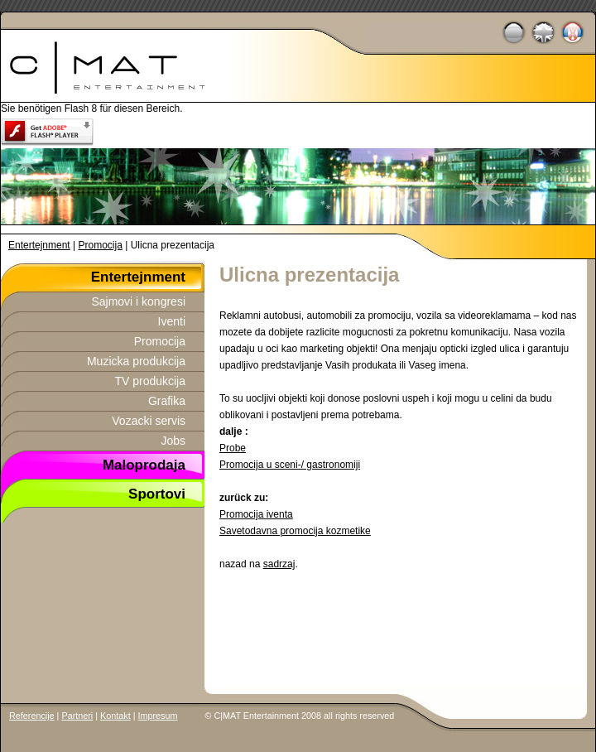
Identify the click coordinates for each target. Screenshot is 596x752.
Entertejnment (39, 245)
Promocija (101, 245)
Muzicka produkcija (136, 361)
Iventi (171, 321)
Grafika (166, 400)
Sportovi (156, 492)
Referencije (32, 716)
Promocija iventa (256, 514)
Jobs (173, 440)
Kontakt (115, 716)
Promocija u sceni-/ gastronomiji (289, 464)
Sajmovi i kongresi (138, 301)
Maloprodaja (144, 463)
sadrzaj (279, 564)
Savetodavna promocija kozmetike (295, 531)
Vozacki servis (148, 420)
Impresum (158, 716)
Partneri (77, 716)
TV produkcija (149, 381)
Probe (232, 448)
